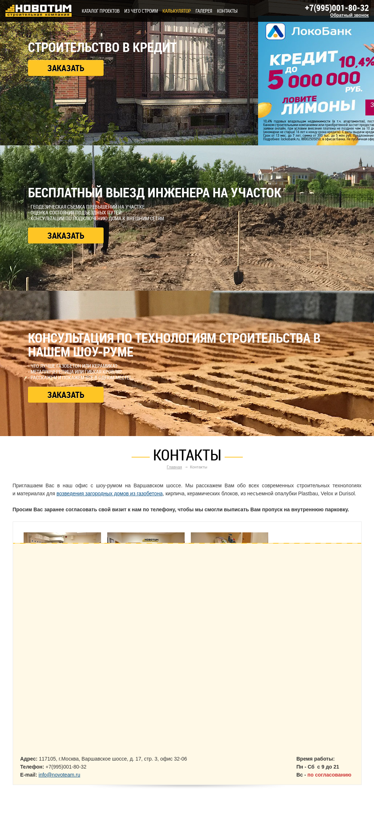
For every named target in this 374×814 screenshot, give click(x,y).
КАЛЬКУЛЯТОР (176, 11)
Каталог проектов (101, 11)
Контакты (227, 11)
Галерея (204, 11)
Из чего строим (141, 11)
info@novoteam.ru (59, 775)
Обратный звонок (349, 15)
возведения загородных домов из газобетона (109, 493)
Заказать (65, 68)
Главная (174, 467)
